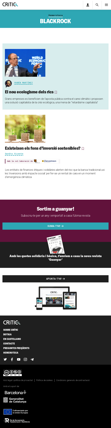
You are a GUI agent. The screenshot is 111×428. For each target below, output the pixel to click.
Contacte (9, 343)
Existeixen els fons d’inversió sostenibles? (42, 148)
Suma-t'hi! (53, 226)
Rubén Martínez (23, 82)
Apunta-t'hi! (54, 278)
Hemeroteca (55, 15)
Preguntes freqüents (16, 348)
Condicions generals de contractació (73, 380)
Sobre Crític (10, 329)
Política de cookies (44, 380)
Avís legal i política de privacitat (18, 380)
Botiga (7, 334)
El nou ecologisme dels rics (29, 92)
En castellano (12, 339)
